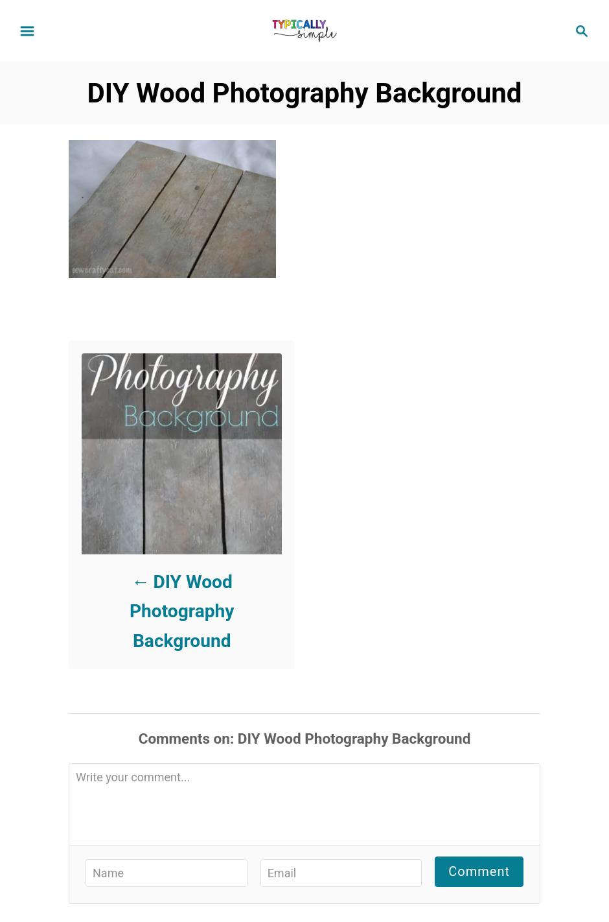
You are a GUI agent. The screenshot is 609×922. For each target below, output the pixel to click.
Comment (479, 871)
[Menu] (27, 31)
